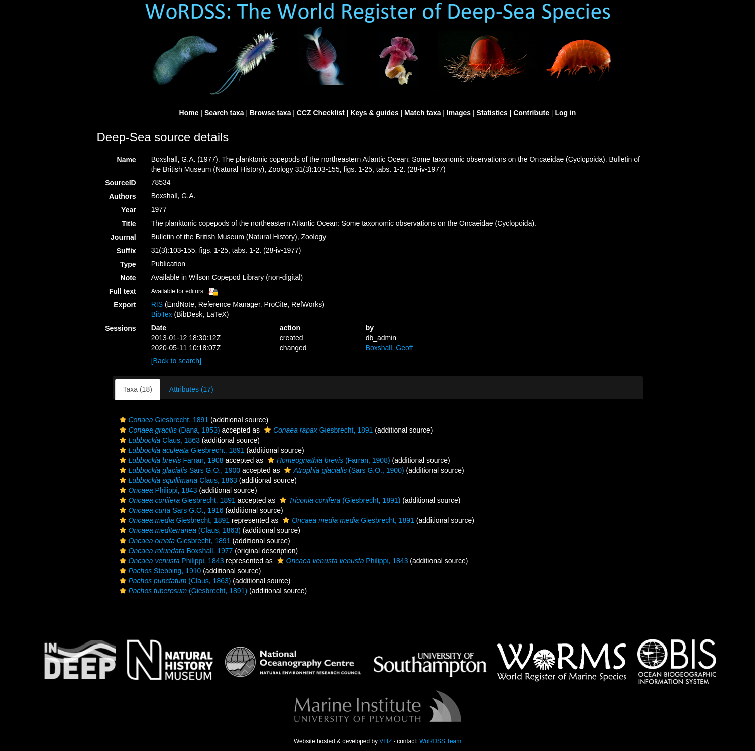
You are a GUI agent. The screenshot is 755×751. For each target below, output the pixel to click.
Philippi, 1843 (157, 490)
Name (126, 160)
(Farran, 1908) (327, 460)
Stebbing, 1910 (159, 571)
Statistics (492, 113)
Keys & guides (374, 113)
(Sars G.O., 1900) (343, 470)
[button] (123, 419)
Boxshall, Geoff (389, 348)
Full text (122, 291)
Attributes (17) (191, 389)
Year (128, 210)
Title (129, 224)
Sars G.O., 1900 (179, 470)
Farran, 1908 (170, 460)
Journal (123, 237)
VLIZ (385, 741)
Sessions (120, 328)
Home (189, 113)
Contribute (531, 113)
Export (125, 305)
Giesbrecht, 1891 (163, 420)
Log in (565, 113)
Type (128, 264)
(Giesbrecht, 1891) (338, 500)
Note (128, 278)
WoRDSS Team (440, 741)
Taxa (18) (137, 389)
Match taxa (422, 113)
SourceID (120, 183)
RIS (157, 304)
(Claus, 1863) (179, 530)
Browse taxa (270, 113)
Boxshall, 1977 (175, 551)
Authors (122, 196)
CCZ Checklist (321, 113)
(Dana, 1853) (168, 430)
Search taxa (224, 113)
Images (459, 113)
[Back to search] (176, 361)
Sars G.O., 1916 (170, 510)
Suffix (126, 251)
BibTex (161, 314)
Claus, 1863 (158, 440)
